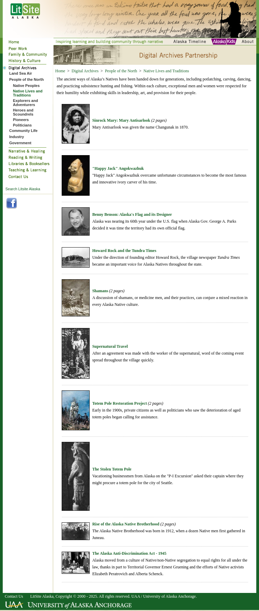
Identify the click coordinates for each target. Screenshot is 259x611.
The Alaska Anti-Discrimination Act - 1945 (129, 553)
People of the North (121, 71)
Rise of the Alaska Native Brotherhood (125, 524)
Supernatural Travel (110, 346)
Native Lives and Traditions (166, 71)
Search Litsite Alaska (22, 189)
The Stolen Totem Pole (112, 469)
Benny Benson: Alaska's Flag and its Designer (132, 214)
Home (60, 71)
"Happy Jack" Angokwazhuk (118, 168)
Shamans (100, 290)
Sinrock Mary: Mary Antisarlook (121, 120)
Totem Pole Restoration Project (119, 403)
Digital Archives (85, 71)
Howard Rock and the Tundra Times (124, 250)
